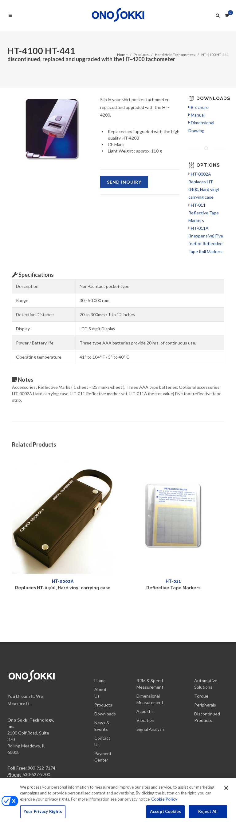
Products (141, 54)
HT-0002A (62, 581)
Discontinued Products (207, 679)
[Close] (226, 791)
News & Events (101, 688)
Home (122, 54)
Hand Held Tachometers (175, 54)
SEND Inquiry (124, 182)
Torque (201, 658)
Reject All (208, 815)
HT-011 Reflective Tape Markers (203, 212)
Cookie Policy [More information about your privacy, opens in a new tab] (164, 802)
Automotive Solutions (205, 646)
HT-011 (173, 581)
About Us (100, 655)
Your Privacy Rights (43, 815)
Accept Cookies (165, 815)
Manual (196, 114)
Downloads (105, 676)
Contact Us (102, 704)
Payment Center (103, 719)
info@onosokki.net (25, 755)
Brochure (198, 107)
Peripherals (205, 667)
